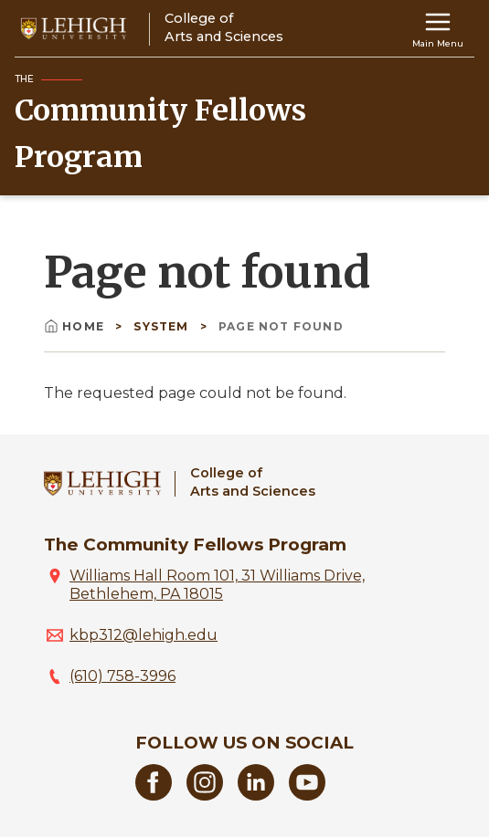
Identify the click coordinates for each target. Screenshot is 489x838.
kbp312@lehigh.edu (143, 635)
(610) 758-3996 (122, 676)
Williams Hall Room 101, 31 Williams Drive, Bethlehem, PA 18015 (217, 584)
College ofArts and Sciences (252, 481)
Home (76, 326)
